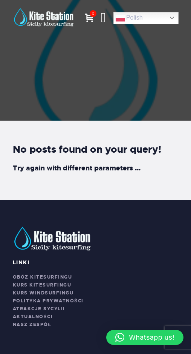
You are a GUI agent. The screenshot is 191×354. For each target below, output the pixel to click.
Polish (129, 18)
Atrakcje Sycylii (39, 309)
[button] (144, 337)
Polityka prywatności (48, 301)
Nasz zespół (32, 325)
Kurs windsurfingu (43, 293)
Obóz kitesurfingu (42, 277)
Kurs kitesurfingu (42, 285)
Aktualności (33, 317)
